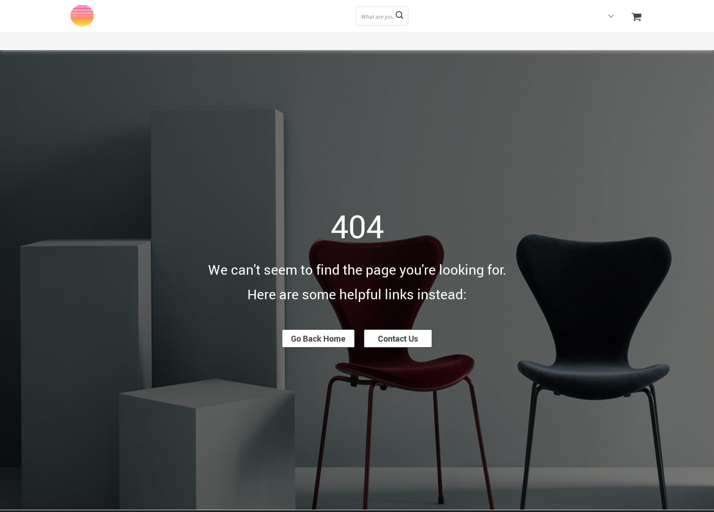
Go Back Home (318, 338)
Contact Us (398, 338)
